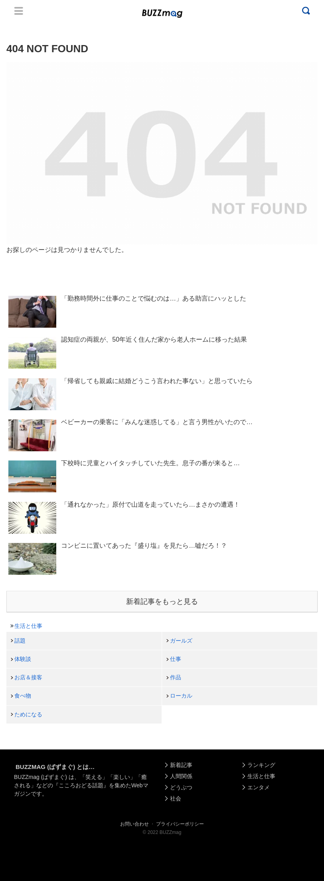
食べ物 (22, 695)
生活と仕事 (28, 626)
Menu (19, 11)
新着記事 (181, 765)
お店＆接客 (28, 677)
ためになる (28, 714)
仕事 (175, 659)
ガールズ (181, 640)
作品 (175, 677)
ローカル (181, 695)
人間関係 (181, 776)
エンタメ (258, 787)
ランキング (261, 765)
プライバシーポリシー (180, 824)
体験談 (22, 659)
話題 (20, 640)
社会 (175, 798)
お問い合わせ (134, 824)
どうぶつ (181, 787)
